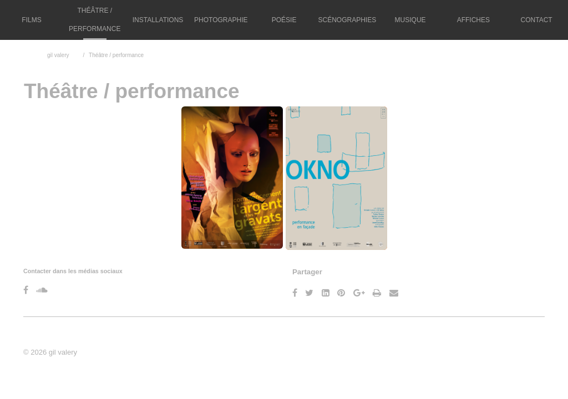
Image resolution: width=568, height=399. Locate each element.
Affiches (473, 20)
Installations (158, 20)
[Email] (393, 293)
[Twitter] (309, 293)
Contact (536, 20)
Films (31, 20)
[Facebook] (25, 290)
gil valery (58, 55)
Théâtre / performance (94, 20)
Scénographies (347, 20)
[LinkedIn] (325, 293)
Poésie (284, 20)
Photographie (220, 20)
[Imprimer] (377, 293)
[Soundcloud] (42, 290)
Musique (410, 20)
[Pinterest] (341, 293)
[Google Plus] (359, 293)
